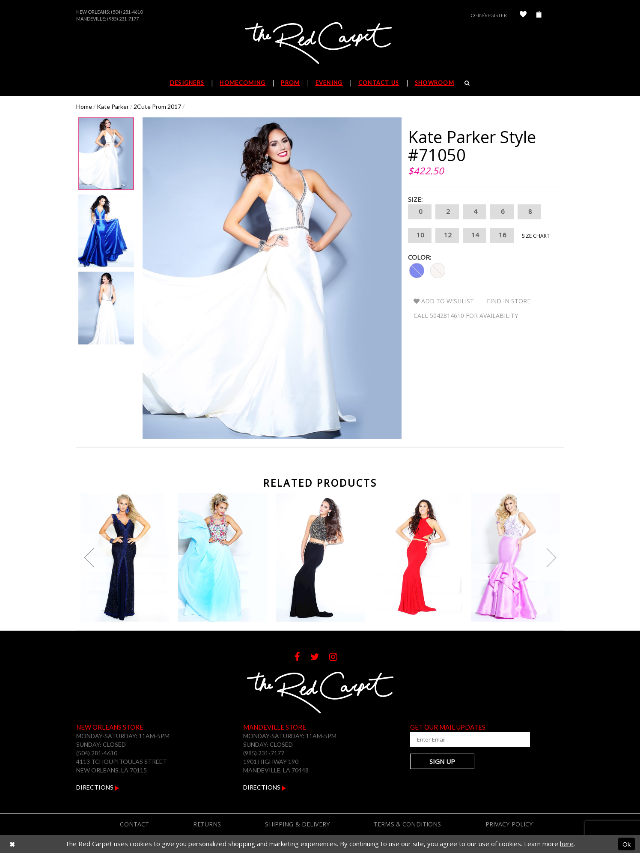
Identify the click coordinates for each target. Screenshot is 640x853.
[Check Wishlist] (523, 15)
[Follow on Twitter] (319, 658)
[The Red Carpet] (320, 43)
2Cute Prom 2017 (157, 106)
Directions (97, 787)
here (567, 843)
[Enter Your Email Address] (461, 739)
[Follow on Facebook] (302, 658)
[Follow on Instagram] (337, 658)
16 (502, 235)
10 (420, 235)
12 (447, 235)
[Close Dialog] (12, 843)
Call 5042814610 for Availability (466, 315)
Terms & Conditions (407, 824)
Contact (134, 824)
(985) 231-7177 (123, 18)
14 (474, 235)
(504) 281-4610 (127, 12)
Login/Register (487, 15)
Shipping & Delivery (297, 824)
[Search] (467, 82)
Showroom (434, 82)
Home (84, 106)
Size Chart (536, 235)
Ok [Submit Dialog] (626, 843)
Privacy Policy (509, 824)
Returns (207, 824)
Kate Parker (113, 106)
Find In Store (508, 301)
